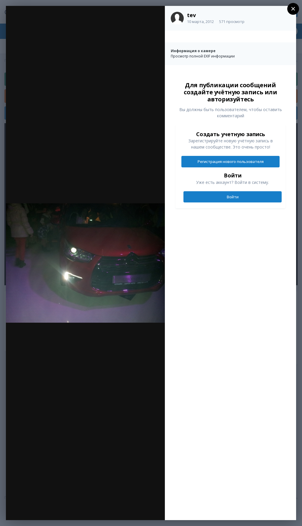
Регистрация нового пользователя (231, 161)
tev (191, 15)
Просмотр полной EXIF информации (203, 56)
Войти (233, 196)
